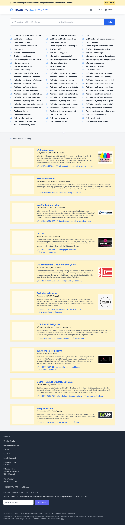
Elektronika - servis (58, 42)
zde (62, 519)
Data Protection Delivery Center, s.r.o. (56, 264)
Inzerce (109, 10)
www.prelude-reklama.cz (51, 312)
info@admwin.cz (66, 221)
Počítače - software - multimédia (64, 87)
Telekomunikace (21, 111)
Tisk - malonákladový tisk (96, 114)
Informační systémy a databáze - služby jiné (68, 59)
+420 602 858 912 (47, 192)
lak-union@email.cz (67, 166)
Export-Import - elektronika (25, 46)
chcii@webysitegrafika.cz (69, 367)
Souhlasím (109, 3)
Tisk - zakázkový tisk (59, 121)
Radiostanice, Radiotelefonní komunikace (31, 108)
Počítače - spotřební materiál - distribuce (31, 94)
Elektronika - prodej (22, 42)
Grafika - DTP (55, 49)
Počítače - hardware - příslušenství (29, 80)
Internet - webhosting (23, 66)
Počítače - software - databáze (63, 83)
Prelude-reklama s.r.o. (48, 293)
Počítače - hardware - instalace (63, 73)
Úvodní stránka (9, 441)
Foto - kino (18, 49)
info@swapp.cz (65, 422)
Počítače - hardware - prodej (98, 77)
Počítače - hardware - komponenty (101, 73)
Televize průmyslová (22, 114)
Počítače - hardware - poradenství (64, 77)
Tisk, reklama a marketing (97, 121)
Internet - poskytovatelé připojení (100, 59)
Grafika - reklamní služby (24, 53)
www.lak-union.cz (86, 166)
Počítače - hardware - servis (62, 80)
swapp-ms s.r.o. (45, 408)
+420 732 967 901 (47, 309)
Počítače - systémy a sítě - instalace (65, 101)
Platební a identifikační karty (26, 73)
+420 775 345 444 (47, 250)
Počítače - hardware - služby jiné (100, 80)
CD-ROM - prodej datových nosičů (64, 35)
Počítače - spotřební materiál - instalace (67, 94)
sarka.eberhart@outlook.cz (70, 192)
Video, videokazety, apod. (25, 125)
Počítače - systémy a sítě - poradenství (103, 101)
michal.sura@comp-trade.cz (70, 396)
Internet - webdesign (95, 63)
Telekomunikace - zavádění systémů (101, 111)
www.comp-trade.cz (95, 396)
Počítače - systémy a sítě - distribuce (30, 101)
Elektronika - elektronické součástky (101, 39)
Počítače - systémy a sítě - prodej (28, 104)
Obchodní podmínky (11, 445)
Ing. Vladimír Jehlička (48, 205)
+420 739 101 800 (47, 422)
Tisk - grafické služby (59, 114)
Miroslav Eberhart (46, 178)
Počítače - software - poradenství (100, 87)
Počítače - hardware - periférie (27, 77)
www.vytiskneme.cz (49, 252)
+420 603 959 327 (47, 221)
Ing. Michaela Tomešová (49, 351)
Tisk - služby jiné (93, 118)
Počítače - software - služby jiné (63, 90)
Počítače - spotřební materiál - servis (66, 97)
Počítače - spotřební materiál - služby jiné (103, 97)
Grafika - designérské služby (98, 49)
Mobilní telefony (93, 70)
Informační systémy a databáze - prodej (31, 59)
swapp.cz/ (80, 422)
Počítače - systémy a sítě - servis (64, 104)
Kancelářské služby (22, 70)
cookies (41, 516)
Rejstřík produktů (9, 462)
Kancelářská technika (95, 66)
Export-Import (92, 42)
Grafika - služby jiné (58, 53)
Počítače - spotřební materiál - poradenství (104, 94)
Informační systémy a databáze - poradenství (105, 56)
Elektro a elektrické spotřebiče (63, 39)
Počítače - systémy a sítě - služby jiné (102, 104)
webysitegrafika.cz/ (49, 369)
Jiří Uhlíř (41, 233)
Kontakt (98, 10)
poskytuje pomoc (36, 513)
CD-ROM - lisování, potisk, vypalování (30, 35)
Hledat (109, 22)
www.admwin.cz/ (84, 221)
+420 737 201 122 (46, 367)
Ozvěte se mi (42, 502)
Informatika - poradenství (61, 56)
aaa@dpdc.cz (65, 281)
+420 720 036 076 (47, 281)
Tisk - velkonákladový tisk (25, 121)
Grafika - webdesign (94, 53)
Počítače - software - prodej (26, 90)
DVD (87, 35)
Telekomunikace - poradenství (63, 111)
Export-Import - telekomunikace (99, 46)
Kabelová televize (57, 66)
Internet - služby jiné (58, 63)
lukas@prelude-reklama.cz (70, 309)
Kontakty (6, 454)
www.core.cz (80, 338)
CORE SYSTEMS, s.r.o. (48, 324)
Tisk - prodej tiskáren (23, 118)
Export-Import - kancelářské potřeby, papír (68, 46)
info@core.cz (64, 338)
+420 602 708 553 (47, 338)
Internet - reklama (21, 63)
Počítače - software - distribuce (99, 83)
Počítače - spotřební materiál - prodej (30, 97)
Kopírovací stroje (57, 70)
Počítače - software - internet (26, 87)
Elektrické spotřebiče (23, 39)
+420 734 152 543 (47, 166)
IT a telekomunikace (22, 56)
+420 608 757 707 (47, 396)
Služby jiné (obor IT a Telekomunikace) (102, 108)
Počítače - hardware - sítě (25, 83)
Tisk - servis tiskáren (59, 118)
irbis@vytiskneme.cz (67, 250)
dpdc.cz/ (78, 281)
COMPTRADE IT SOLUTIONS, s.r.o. (55, 382)
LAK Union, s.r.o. (45, 150)
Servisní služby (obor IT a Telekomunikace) (68, 108)
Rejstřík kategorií (9, 458)
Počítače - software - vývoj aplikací (101, 90)
